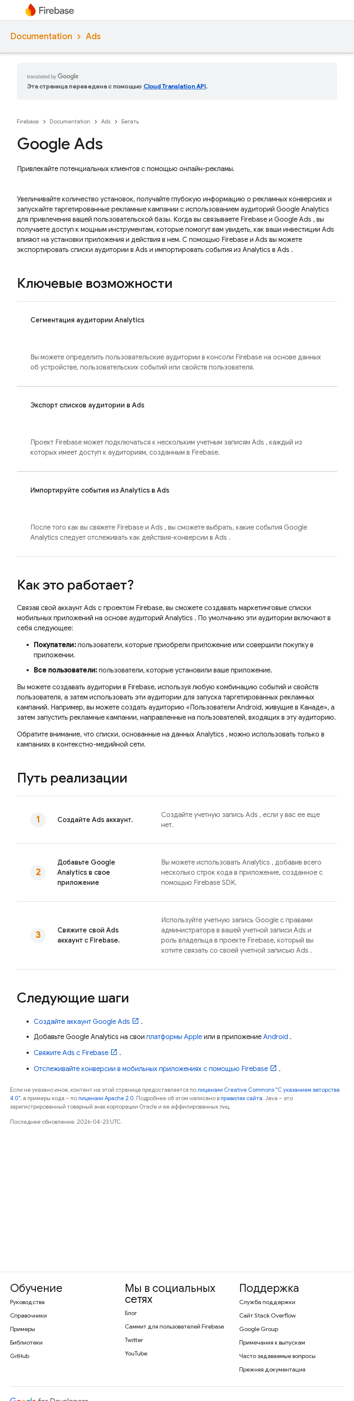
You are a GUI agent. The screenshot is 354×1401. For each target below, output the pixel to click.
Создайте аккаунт (82, 1022)
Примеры (22, 1329)
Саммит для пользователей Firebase (174, 1326)
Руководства (27, 1302)
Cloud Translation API (174, 86)
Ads (93, 36)
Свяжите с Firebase (71, 1053)
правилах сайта (241, 1098)
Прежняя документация (272, 1369)
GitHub (19, 1356)
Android (275, 1037)
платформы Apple (174, 1037)
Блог (131, 1313)
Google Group (258, 1329)
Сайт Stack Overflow (267, 1315)
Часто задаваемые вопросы (277, 1356)
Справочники (28, 1315)
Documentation (41, 36)
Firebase (28, 121)
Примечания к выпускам (272, 1342)
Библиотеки (26, 1342)
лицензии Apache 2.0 (106, 1098)
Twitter (134, 1340)
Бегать (130, 121)
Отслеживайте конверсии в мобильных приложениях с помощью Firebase (151, 1069)
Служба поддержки (267, 1302)
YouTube (136, 1353)
